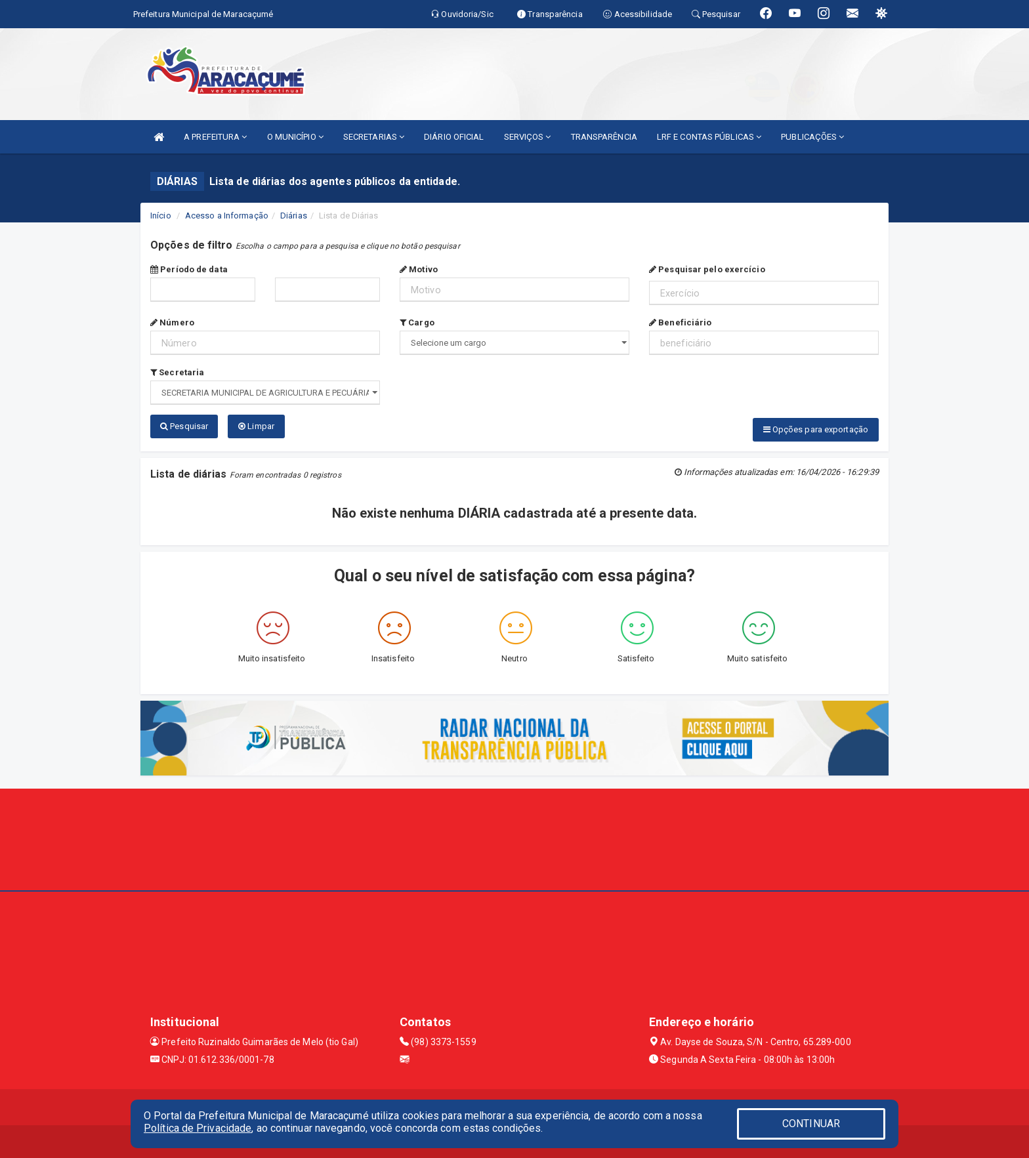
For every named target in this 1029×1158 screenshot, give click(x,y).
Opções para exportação (815, 429)
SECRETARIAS (373, 137)
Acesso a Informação (226, 215)
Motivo (419, 269)
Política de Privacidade (197, 1128)
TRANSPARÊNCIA (604, 137)
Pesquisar (184, 426)
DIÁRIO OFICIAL (454, 137)
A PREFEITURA (215, 137)
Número (172, 322)
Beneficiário (680, 322)
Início (160, 215)
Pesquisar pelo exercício (707, 269)
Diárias (293, 215)
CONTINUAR (811, 1123)
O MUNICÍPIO (295, 137)
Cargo (417, 322)
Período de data (189, 269)
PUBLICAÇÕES (812, 137)
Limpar (256, 426)
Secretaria (177, 372)
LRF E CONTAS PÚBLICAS (709, 137)
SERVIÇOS (527, 137)
